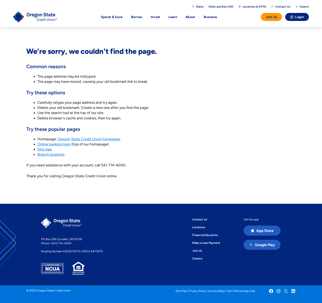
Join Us (271, 17)
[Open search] (302, 6)
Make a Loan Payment (206, 242)
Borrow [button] (136, 17)
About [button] (190, 17)
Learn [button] (172, 17)
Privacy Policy (197, 291)
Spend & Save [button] (112, 17)
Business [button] (210, 17)
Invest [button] (155, 17)
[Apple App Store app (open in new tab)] (262, 231)
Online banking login (54, 144)
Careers (197, 258)
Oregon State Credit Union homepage (89, 139)
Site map (44, 149)
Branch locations (50, 154)
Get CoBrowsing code (241, 291)
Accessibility (216, 291)
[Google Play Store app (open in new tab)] (262, 245)
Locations (198, 227)
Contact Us (199, 219)
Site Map (181, 291)
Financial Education (205, 235)
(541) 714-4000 (61, 243)
